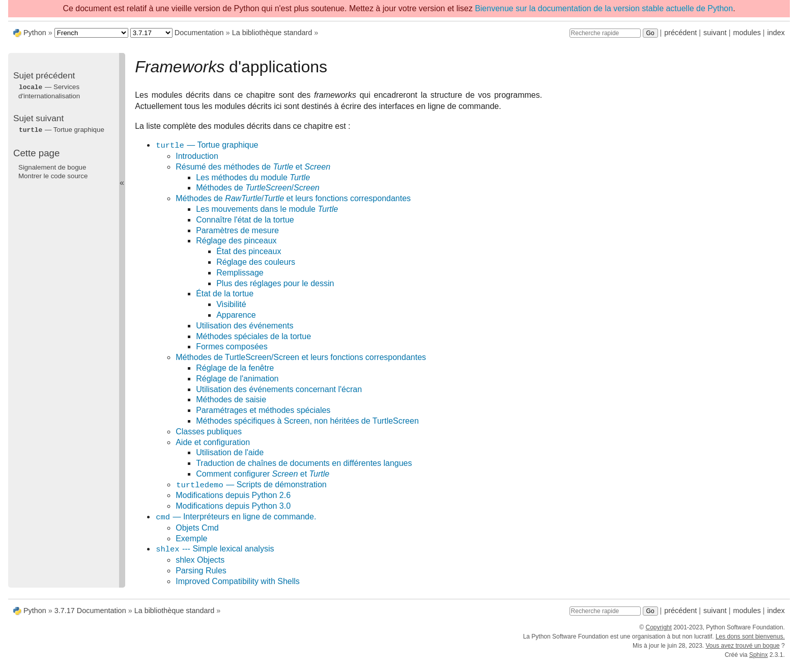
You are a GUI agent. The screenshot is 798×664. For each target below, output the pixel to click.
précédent (680, 33)
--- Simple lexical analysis (214, 549)
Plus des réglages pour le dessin (275, 283)
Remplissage (239, 272)
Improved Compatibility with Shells (238, 581)
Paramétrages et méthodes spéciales (263, 410)
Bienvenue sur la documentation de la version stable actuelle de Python (604, 8)
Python (34, 33)
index (776, 33)
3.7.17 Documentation (90, 610)
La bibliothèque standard (272, 33)
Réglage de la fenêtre (235, 368)
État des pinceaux (248, 251)
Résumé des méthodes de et (253, 166)
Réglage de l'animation (237, 378)
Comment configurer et (262, 473)
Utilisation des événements (244, 325)
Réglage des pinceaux (236, 240)
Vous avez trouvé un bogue (743, 645)
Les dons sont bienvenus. (750, 636)
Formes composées (232, 346)
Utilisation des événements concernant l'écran (279, 389)
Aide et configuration (213, 442)
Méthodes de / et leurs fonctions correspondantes (293, 198)
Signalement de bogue (52, 166)
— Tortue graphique (206, 145)
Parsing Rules (201, 570)
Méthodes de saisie (231, 399)
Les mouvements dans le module (267, 209)
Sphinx (758, 654)
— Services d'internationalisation (49, 91)
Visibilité (231, 304)
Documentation (199, 33)
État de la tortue (224, 293)
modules (746, 33)
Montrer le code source (53, 175)
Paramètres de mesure (237, 230)
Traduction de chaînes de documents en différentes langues (304, 463)
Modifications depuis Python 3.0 (233, 506)
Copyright (658, 627)
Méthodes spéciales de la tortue (253, 336)
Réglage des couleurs (255, 262)
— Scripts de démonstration (251, 485)
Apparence (235, 315)
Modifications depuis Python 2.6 (233, 495)
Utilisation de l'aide (230, 452)
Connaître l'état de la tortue (245, 219)
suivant (715, 33)
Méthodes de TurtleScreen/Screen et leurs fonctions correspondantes (301, 357)
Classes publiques (209, 431)
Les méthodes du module (253, 177)
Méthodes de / (258, 187)
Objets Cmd (197, 527)
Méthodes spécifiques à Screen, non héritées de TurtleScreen (307, 421)
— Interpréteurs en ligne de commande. (235, 517)
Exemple (191, 538)
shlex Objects (200, 560)
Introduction (197, 156)
